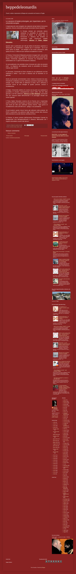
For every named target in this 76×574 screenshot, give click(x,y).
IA (63, 464)
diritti (64, 436)
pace (64, 485)
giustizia (64, 459)
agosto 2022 (55, 438)
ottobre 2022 (55, 434)
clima (64, 418)
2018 (54, 460)
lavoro (64, 472)
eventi (64, 452)
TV (63, 528)
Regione (65, 502)
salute (64, 508)
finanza (64, 456)
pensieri (64, 490)
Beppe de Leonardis (55, 408)
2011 (54, 472)
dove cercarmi (66, 440)
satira (64, 511)
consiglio (65, 423)
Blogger (43, 567)
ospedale (65, 484)
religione (65, 503)
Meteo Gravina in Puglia (63, 54)
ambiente (65, 402)
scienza (64, 512)
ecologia (65, 443)
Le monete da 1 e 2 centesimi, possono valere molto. (64, 307)
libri (64, 474)
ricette (64, 506)
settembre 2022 (56, 436)
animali (64, 404)
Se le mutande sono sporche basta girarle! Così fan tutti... (64, 362)
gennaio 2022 (55, 451)
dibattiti (64, 434)
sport (64, 521)
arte (64, 407)
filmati (64, 453)
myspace (56, 414)
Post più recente (9, 135)
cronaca (64, 431)
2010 (54, 473)
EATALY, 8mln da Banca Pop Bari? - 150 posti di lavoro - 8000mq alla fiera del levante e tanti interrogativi (64, 271)
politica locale (66, 496)
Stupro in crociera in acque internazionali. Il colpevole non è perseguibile (64, 260)
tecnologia (65, 525)
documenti (65, 437)
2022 (54, 427)
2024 (54, 424)
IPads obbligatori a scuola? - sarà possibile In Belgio (60, 225)
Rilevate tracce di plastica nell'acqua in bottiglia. (64, 216)
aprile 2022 (55, 445)
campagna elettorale (65, 414)
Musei (64, 480)
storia (64, 522)
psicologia (65, 499)
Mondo (64, 477)
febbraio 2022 (55, 449)
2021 (54, 455)
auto (64, 408)
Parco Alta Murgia (65, 488)
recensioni (65, 500)
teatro (64, 524)
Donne (64, 439)
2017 (54, 461)
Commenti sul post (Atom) (15, 137)
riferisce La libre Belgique (32, 93)
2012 (54, 470)
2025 (54, 422)
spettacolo (65, 519)
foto (64, 458)
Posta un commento (11, 133)
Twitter (53, 414)
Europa (15, 126)
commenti (65, 420)
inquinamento (66, 467)
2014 (54, 467)
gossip (64, 461)
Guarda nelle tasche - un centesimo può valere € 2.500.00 (64, 233)
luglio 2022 (55, 440)
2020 (54, 456)
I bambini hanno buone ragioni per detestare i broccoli (63, 242)
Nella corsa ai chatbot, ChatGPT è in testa (62, 199)
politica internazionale (66, 493)
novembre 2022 (56, 431)
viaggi (64, 531)
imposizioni (65, 465)
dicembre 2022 (56, 428)
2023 (54, 425)
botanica (65, 411)
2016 (54, 463)
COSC (64, 428)
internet (64, 469)
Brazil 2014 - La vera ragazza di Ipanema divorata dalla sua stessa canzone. (60, 136)
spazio (64, 518)
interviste (65, 471)
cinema (64, 417)
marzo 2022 (55, 447)
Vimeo (58, 180)
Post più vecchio (44, 135)
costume (65, 430)
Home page (26, 135)
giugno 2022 (55, 442)
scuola (21, 126)
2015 (54, 465)
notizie (18, 126)
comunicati (65, 421)
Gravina (64, 462)
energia (64, 449)
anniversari (65, 405)
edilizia (64, 446)
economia (11, 126)
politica (64, 491)
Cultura (64, 433)
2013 (54, 468)
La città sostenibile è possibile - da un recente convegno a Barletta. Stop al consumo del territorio (64, 387)
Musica (64, 481)
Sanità (64, 509)
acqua (64, 399)
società (64, 515)
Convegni (65, 427)
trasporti (64, 527)
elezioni (64, 447)
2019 (54, 458)
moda (64, 475)
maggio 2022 (55, 444)
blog (64, 410)
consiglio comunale (65, 425)
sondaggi (65, 516)
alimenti (64, 401)
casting (64, 415)
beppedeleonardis (21, 7)
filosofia (64, 455)
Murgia (64, 478)
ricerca (64, 505)
